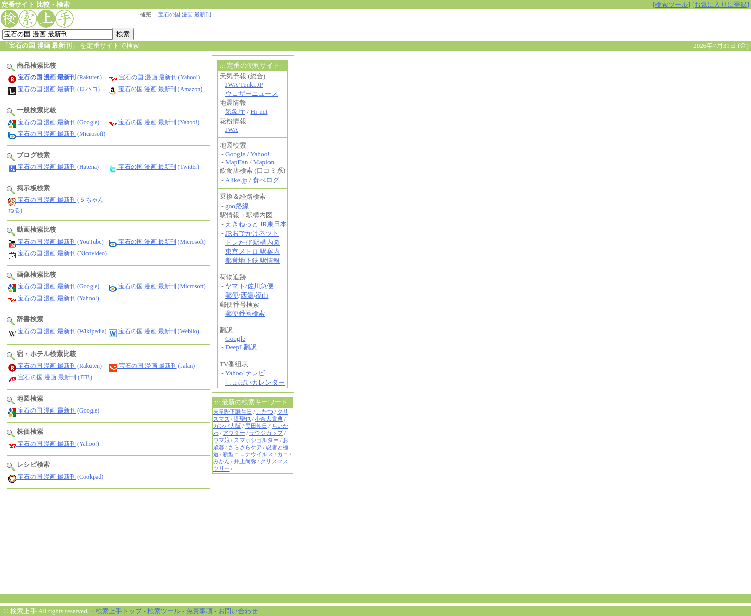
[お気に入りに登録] (720, 4)
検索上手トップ (119, 611)
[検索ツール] (671, 4)
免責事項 (199, 611)
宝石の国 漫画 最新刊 (184, 14)
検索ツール (164, 611)
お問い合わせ (238, 611)
